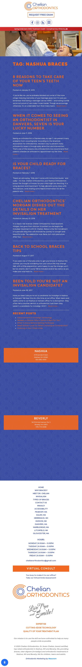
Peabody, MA (41, 512)
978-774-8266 (41, 427)
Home (41, 487)
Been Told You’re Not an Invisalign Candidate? (40, 283)
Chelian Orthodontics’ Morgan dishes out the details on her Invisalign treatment (39, 207)
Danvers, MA (41, 524)
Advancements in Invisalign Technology (34, 318)
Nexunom (52, 658)
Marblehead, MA (41, 527)
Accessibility (41, 509)
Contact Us (41, 502)
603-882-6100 (41, 360)
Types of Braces (41, 499)
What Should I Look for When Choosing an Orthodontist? (42, 325)
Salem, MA (41, 515)
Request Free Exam (41, 14)
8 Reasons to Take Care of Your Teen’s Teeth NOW (38, 81)
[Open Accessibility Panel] (4, 662)
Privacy (41, 506)
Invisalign (41, 496)
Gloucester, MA (41, 533)
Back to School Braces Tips (39, 248)
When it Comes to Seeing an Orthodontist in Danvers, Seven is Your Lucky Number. (40, 122)
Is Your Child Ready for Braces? (39, 166)
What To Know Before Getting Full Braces (35, 323)
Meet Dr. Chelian (41, 493)
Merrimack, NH (41, 518)
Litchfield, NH (41, 530)
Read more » (61, 106)
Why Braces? (41, 490)
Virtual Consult (41, 568)
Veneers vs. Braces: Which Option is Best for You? (39, 320)
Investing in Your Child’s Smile (30, 328)
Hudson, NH (41, 521)
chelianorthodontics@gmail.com (41, 560)
